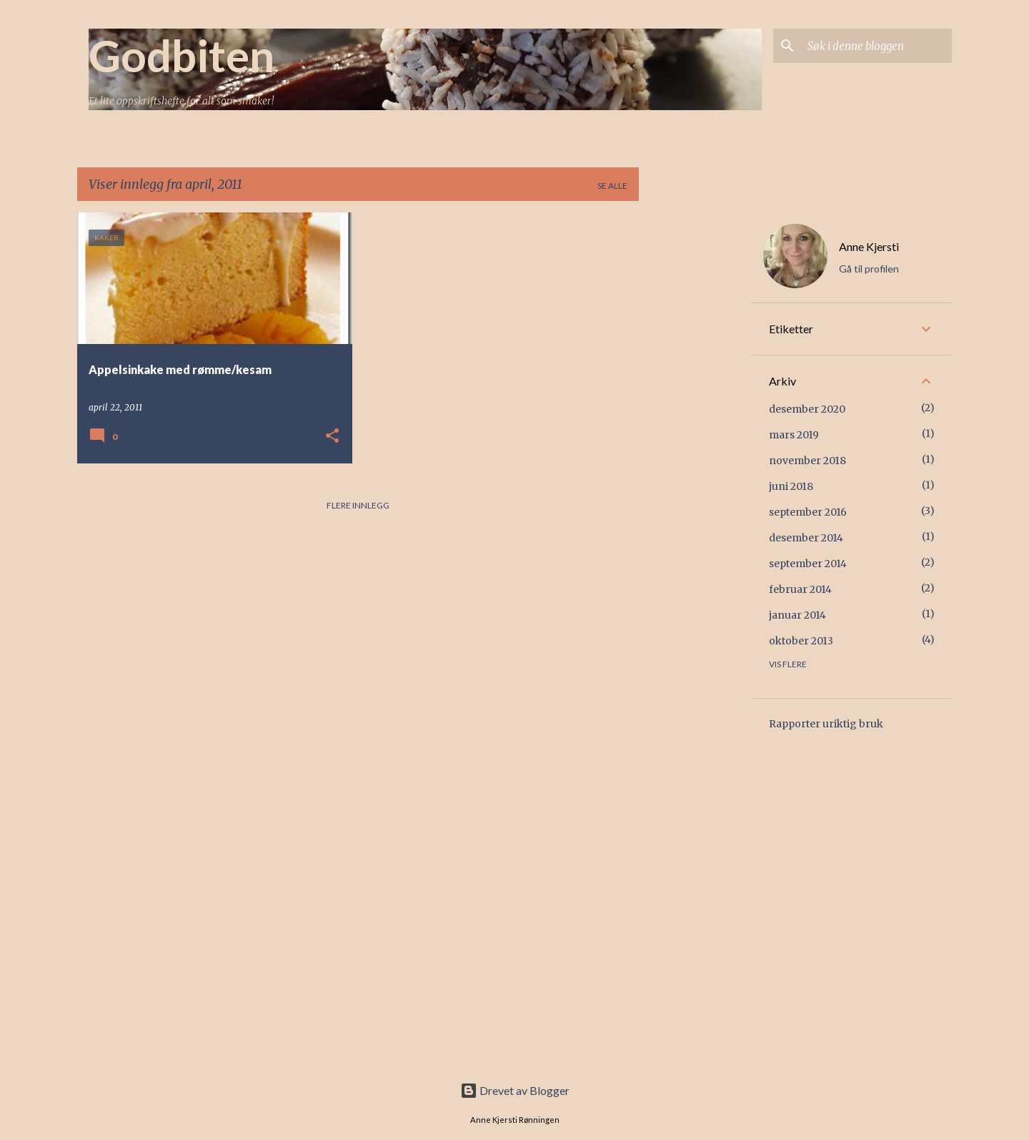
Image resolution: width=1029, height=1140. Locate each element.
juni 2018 (791, 486)
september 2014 (808, 563)
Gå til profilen (869, 268)
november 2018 (807, 460)
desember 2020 (807, 409)
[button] (332, 436)
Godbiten (181, 55)
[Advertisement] (695, 427)
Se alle (612, 185)
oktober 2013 (801, 640)
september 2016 (808, 512)
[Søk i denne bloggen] (877, 46)
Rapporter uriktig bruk (826, 723)
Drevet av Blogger (515, 1090)
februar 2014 (800, 589)
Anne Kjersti (869, 246)
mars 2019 (794, 434)
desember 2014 (806, 537)
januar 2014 (797, 615)
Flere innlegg (358, 505)
